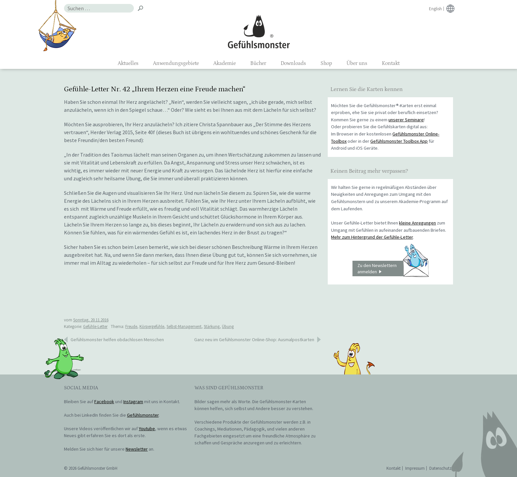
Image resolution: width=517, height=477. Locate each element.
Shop (326, 63)
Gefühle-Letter (95, 326)
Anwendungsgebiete (176, 63)
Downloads (293, 63)
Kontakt (391, 63)
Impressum (415, 468)
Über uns (357, 63)
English (435, 9)
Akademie (224, 63)
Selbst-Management (184, 326)
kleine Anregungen (417, 223)
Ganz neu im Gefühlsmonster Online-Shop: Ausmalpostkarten (254, 340)
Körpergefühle (151, 326)
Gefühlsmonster (258, 31)
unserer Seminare (406, 120)
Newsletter (137, 449)
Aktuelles (128, 63)
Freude (131, 326)
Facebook (104, 401)
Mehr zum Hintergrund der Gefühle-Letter (372, 237)
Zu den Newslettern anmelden (393, 269)
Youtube (147, 429)
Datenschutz (440, 468)
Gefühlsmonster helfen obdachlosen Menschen (117, 340)
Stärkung (212, 326)
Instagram (133, 401)
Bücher (258, 63)
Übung (228, 326)
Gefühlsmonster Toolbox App (399, 141)
